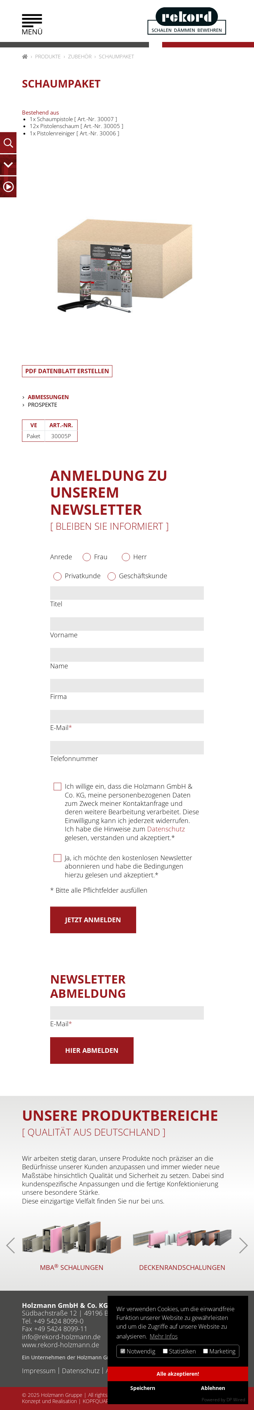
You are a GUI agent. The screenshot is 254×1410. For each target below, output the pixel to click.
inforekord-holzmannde (61, 1336)
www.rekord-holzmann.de (60, 1344)
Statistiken (179, 1351)
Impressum (39, 1370)
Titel (56, 604)
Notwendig (137, 1351)
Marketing (219, 1351)
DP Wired (236, 1400)
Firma (58, 696)
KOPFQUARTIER (101, 1401)
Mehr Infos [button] (164, 1336)
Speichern (142, 1387)
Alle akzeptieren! (178, 1373)
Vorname (64, 635)
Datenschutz (166, 828)
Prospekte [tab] (42, 404)
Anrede (61, 557)
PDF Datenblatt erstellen (67, 371)
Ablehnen (213, 1387)
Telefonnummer (74, 758)
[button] (32, 24)
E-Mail (61, 727)
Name (59, 666)
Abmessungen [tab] (48, 397)
